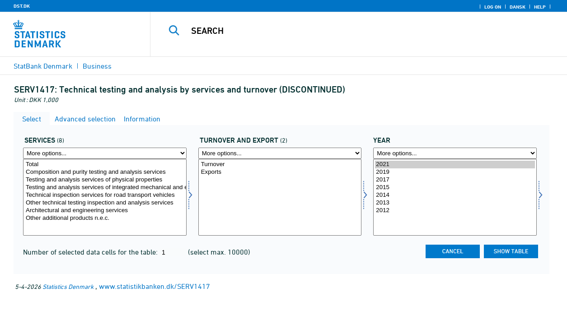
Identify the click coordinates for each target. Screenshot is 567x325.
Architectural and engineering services (105, 210)
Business (97, 66)
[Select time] (455, 197)
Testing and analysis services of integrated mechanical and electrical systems (105, 187)
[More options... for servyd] (105, 153)
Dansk (517, 7)
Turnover (280, 164)
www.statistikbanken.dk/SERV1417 (154, 286)
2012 (455, 210)
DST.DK (22, 6)
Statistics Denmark (68, 286)
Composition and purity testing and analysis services (105, 172)
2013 (455, 203)
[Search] (351, 31)
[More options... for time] (455, 153)
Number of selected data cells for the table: (91, 252)
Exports (280, 172)
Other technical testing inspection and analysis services (105, 203)
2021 (455, 164)
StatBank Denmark (43, 66)
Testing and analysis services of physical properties (105, 180)
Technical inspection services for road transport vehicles (105, 195)
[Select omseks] (280, 197)
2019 (455, 172)
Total (105, 164)
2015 (455, 187)
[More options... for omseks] (280, 153)
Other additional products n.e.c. (105, 218)
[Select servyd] (105, 197)
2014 (455, 195)
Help (540, 7)
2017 (455, 180)
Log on (492, 7)
